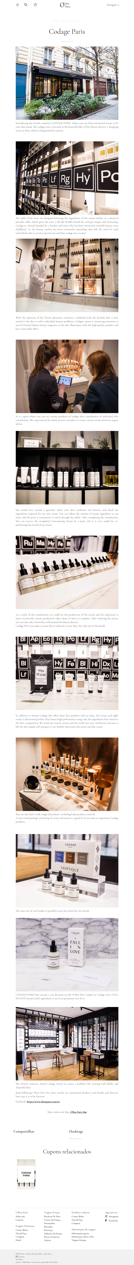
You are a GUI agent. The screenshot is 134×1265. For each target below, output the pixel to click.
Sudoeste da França (53, 1233)
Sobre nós (20, 1216)
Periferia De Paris (52, 1216)
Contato (19, 1219)
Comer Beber (22, 1230)
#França (78, 1138)
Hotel (18, 1240)
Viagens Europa (79, 1240)
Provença (48, 1230)
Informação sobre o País (83, 1236)
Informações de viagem (83, 1229)
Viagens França (52, 1212)
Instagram (111, 1216)
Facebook (111, 1220)
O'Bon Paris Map (78, 1112)
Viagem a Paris (66, 21)
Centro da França (52, 1219)
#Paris (71, 1138)
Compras (77, 21)
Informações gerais (80, 1233)
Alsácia (47, 1240)
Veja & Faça (21, 1233)
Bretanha (48, 1226)
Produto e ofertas (81, 1212)
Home (55, 21)
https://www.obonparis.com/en (43, 1101)
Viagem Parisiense (25, 1226)
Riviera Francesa (51, 1236)
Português (113, 4)
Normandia (49, 1223)
